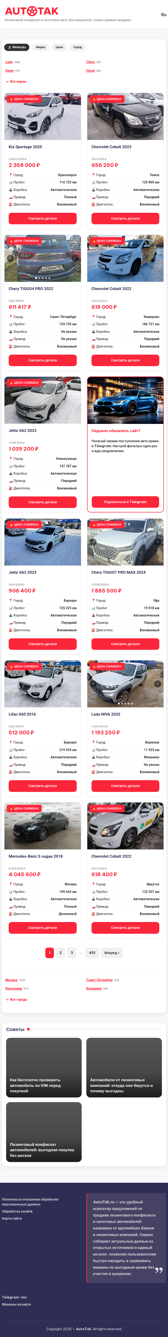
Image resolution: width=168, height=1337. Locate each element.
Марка (40, 47)
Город (77, 47)
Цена (59, 47)
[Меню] (163, 14)
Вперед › (111, 953)
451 (92, 953)
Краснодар (13, 988)
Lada (8, 62)
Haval (90, 71)
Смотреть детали (42, 218)
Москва (11, 980)
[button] (15, 82)
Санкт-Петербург (99, 980)
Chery (90, 62)
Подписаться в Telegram (125, 502)
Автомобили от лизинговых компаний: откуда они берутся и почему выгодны (121, 1085)
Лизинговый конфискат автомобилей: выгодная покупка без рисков (42, 1150)
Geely (9, 71)
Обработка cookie (17, 1211)
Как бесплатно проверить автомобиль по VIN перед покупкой (35, 1085)
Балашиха (94, 988)
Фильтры (17, 47)
